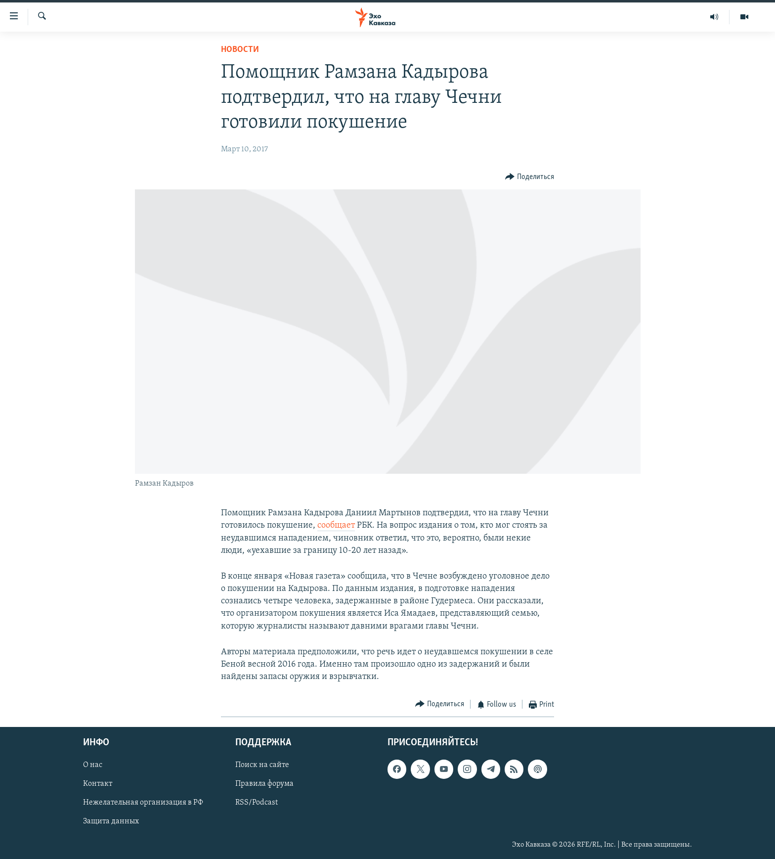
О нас (92, 765)
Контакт (97, 784)
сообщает (336, 525)
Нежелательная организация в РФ (143, 803)
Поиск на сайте (262, 765)
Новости (240, 49)
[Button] (529, 177)
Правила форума (264, 784)
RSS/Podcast (256, 803)
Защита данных (111, 821)
